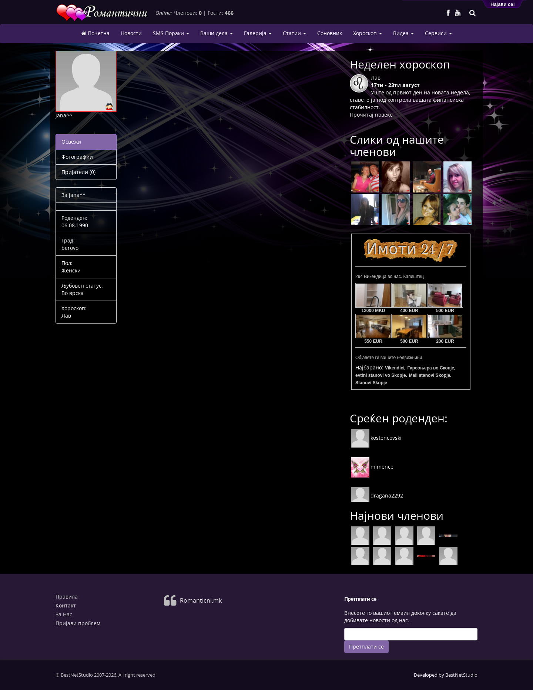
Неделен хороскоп (400, 64)
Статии (294, 33)
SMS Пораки (171, 33)
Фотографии (77, 156)
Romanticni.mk (201, 600)
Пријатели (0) (78, 171)
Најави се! (502, 4)
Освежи (71, 141)
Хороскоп (367, 33)
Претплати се (366, 646)
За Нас (64, 614)
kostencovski (376, 437)
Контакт (66, 605)
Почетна (95, 33)
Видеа (403, 33)
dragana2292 (377, 495)
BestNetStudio (461, 674)
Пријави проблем (78, 623)
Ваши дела (216, 33)
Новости (131, 33)
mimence (372, 466)
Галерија (258, 33)
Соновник (329, 33)
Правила (67, 596)
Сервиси (438, 33)
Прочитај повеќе (371, 114)
